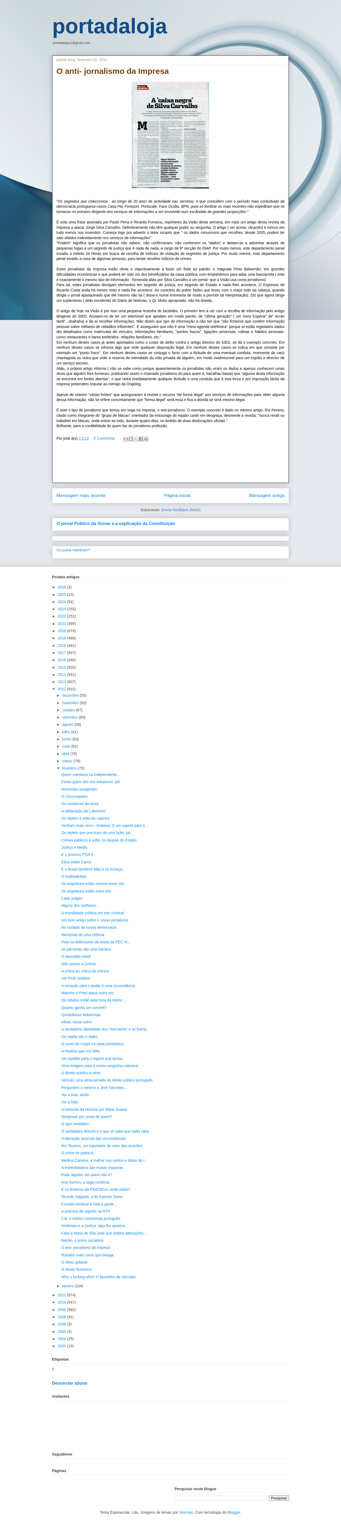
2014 (62, 674)
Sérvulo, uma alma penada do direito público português (107, 1080)
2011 (62, 1295)
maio (66, 746)
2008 (62, 1317)
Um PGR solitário (75, 978)
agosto (68, 724)
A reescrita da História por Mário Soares (94, 1109)
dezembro (71, 695)
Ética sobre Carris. (76, 862)
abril (66, 754)
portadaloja (109, 26)
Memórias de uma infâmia (82, 935)
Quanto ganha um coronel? (84, 1007)
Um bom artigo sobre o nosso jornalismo (94, 920)
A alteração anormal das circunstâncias (93, 1138)
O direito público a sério (80, 1073)
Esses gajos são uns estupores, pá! (90, 782)
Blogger (234, 1512)
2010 (62, 1302)
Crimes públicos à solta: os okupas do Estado (99, 840)
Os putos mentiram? (73, 550)
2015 (62, 667)
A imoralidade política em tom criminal (92, 913)
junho (67, 739)
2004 (62, 1339)
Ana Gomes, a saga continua (85, 1182)
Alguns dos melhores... (80, 905)
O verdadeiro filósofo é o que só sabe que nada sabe (105, 1131)
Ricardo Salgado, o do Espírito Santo (92, 1197)
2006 (62, 1324)
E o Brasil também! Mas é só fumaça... (93, 869)
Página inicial (177, 495)
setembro (70, 717)
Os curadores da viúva (80, 803)
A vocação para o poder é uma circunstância (98, 986)
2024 (62, 602)
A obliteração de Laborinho (83, 811)
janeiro (68, 1286)
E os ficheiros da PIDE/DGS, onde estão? (95, 1189)
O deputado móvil (76, 956)
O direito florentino (76, 1269)
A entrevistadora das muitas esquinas (92, 1167)
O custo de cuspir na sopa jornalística (92, 1044)
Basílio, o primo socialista (82, 1240)
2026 (62, 587)
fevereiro (70, 768)
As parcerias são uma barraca (86, 949)
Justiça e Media (74, 847)
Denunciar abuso (69, 1383)
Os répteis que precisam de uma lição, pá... (97, 833)
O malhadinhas (73, 876)
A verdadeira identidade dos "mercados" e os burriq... (105, 1029)
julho (66, 732)
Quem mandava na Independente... (90, 774)
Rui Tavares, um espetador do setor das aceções (101, 1146)
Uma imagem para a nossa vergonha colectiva (99, 1066)
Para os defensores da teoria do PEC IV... (95, 942)
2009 (62, 1310)
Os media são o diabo (79, 1037)
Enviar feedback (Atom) (180, 510)
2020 (62, 631)
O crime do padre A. (78, 1153)
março (68, 761)
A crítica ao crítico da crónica (85, 971)
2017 (62, 653)
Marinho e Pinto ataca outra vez (87, 993)
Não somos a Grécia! (78, 964)
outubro (69, 710)
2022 (62, 616)
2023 (62, 609)
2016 (62, 660)
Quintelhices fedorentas (80, 1015)
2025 (62, 594)
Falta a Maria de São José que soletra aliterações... (104, 1233)
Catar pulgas (71, 898)
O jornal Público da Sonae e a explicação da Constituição (115, 523)
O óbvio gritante (74, 1262)
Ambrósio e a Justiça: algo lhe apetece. (93, 1226)
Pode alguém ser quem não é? (86, 1175)
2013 (62, 682)
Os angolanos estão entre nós (86, 891)
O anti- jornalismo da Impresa (85, 1247)
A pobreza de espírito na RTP (85, 1211)
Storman (186, 1512)
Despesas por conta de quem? (86, 1117)
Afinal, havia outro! (76, 1022)
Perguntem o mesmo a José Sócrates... (94, 1087)
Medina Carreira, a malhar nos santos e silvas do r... (104, 1160)
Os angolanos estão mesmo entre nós (92, 883)
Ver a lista (69, 1102)
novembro (71, 703)
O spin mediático (75, 1124)
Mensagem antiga (267, 495)
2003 (62, 1346)
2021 (62, 624)
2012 (62, 689)
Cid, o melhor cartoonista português (90, 1218)
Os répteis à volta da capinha (85, 818)
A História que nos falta (80, 1051)
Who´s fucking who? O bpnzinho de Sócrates (98, 1277)
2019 (62, 638)
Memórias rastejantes (79, 789)
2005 (62, 1331)
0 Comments (104, 438)
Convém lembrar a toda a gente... (89, 1204)
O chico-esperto (74, 796)
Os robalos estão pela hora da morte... (93, 1000)
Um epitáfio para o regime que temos (92, 1058)
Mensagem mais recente (80, 495)
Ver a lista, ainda (75, 1095)
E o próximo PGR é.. (78, 854)
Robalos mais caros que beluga (87, 1255)
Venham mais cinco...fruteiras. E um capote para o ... (105, 825)
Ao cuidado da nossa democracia (88, 927)
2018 (62, 645)
